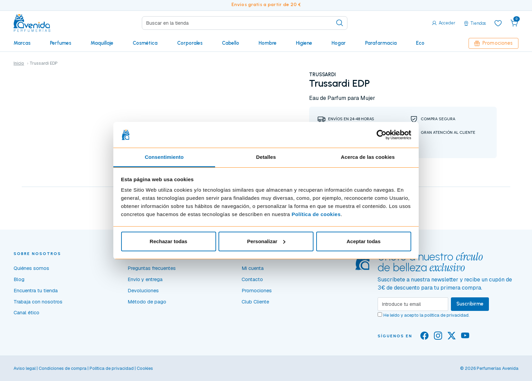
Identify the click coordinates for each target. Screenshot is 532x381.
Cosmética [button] (145, 43)
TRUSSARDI (322, 74)
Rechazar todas (168, 241)
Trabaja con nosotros (38, 302)
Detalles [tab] (266, 157)
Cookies (145, 368)
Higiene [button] (304, 43)
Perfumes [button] (60, 43)
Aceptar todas (363, 241)
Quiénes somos (31, 268)
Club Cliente (255, 302)
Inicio (19, 63)
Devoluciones (143, 291)
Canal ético (26, 313)
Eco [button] (420, 43)
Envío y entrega (145, 279)
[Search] (244, 23)
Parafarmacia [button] (381, 43)
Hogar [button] (338, 43)
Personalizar (266, 241)
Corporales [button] (190, 43)
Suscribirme (469, 304)
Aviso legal (25, 368)
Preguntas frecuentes (152, 268)
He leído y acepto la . (426, 315)
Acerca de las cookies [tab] (368, 157)
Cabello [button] (230, 43)
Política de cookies (316, 214)
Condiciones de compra (63, 368)
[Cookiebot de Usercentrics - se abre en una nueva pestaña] (381, 135)
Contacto (252, 279)
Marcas (22, 43)
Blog (19, 279)
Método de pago (147, 302)
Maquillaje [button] (102, 43)
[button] (514, 23)
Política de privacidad (112, 368)
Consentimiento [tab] (164, 157)
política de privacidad (446, 315)
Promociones (493, 43)
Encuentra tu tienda (36, 291)
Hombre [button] (268, 43)
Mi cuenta (253, 268)
